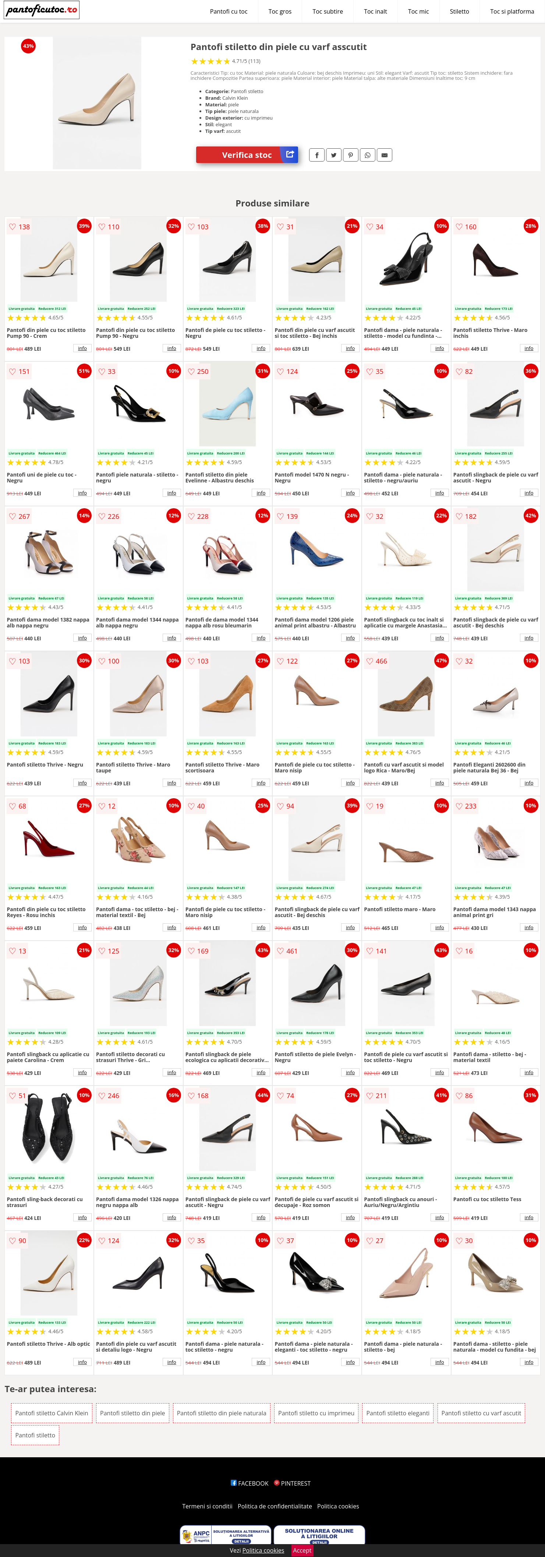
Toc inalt (375, 11)
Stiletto (460, 11)
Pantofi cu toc (229, 11)
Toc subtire (327, 11)
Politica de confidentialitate (275, 1506)
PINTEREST (292, 1483)
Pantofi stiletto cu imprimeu (316, 1413)
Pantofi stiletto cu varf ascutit (481, 1413)
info (82, 348)
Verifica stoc (260, 154)
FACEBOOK (250, 1483)
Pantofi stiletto (35, 1435)
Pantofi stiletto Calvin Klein (51, 1413)
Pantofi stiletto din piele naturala (221, 1413)
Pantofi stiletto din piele (132, 1413)
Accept (302, 1550)
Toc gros (280, 11)
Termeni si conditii (207, 1506)
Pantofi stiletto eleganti (397, 1413)
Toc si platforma (512, 11)
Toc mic (418, 11)
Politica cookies (338, 1506)
